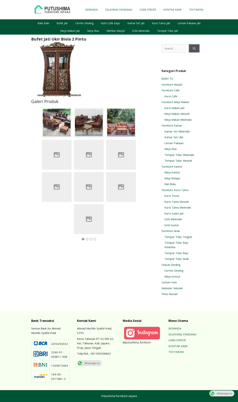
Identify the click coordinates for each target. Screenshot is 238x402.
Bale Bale (43, 23)
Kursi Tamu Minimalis (177, 207)
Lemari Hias (169, 282)
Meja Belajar (172, 178)
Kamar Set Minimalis (177, 131)
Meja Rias (93, 31)
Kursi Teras (171, 196)
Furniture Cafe (171, 90)
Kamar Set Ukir (174, 137)
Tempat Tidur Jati (167, 31)
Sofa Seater (171, 225)
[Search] (194, 48)
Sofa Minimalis (141, 31)
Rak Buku (170, 184)
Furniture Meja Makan (175, 102)
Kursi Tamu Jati (161, 23)
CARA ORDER (148, 9)
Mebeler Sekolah (172, 288)
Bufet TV (167, 78)
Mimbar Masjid (116, 31)
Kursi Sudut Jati (174, 213)
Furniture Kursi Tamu (175, 190)
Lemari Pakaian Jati (189, 23)
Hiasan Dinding (171, 265)
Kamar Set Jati (135, 23)
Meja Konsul (172, 276)
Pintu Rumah (170, 294)
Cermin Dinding (84, 23)
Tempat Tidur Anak (176, 259)
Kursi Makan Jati (174, 108)
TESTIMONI (196, 9)
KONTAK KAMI (172, 9)
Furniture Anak (171, 231)
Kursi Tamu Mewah (176, 202)
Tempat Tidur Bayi (176, 253)
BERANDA (91, 9)
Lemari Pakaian (174, 143)
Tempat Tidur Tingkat (178, 237)
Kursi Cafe (170, 96)
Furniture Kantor (172, 166)
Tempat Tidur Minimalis (179, 155)
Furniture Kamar (172, 125)
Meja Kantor (172, 172)
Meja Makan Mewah (177, 114)
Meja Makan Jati (70, 31)
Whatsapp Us (88, 363)
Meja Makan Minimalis (178, 119)
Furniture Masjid (172, 84)
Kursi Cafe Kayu (110, 23)
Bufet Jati (62, 23)
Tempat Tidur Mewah (178, 160)
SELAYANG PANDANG (118, 9)
